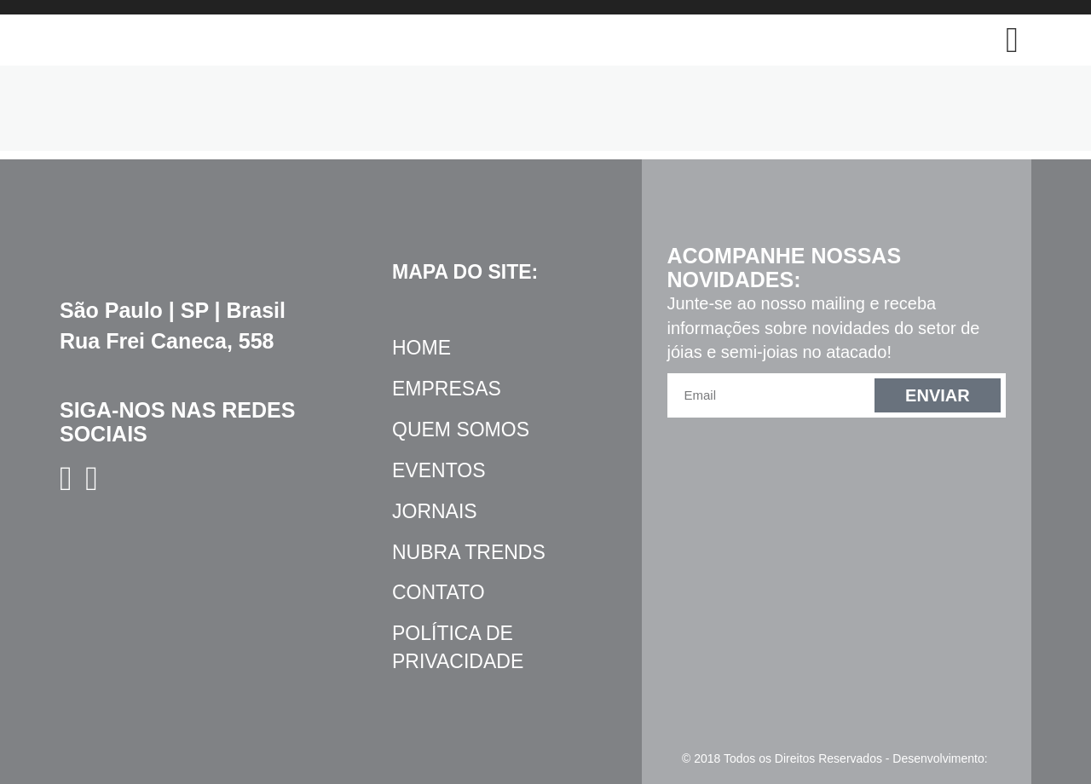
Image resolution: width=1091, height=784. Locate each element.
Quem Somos (460, 429)
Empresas (446, 389)
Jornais (434, 511)
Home (421, 348)
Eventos (439, 470)
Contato (438, 592)
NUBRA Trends (469, 552)
